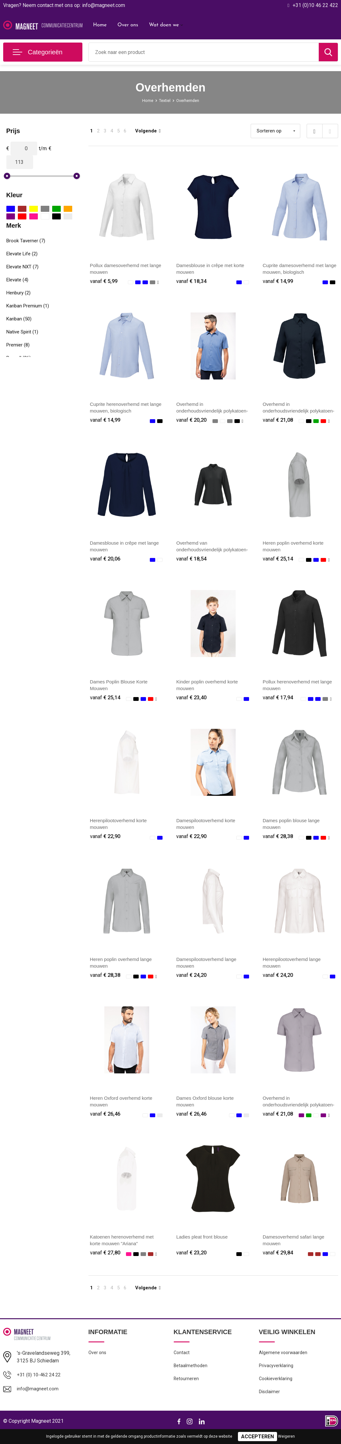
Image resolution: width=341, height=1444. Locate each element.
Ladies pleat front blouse (204, 1245)
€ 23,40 (192, 701)
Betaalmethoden (191, 1377)
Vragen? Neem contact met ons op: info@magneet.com (64, 5)
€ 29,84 (279, 1262)
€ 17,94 (279, 701)
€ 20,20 (192, 421)
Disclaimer (270, 1404)
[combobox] (204, 52)
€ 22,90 (106, 841)
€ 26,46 (106, 1121)
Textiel (163, 100)
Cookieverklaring (276, 1391)
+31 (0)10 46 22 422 (315, 5)
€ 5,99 (104, 281)
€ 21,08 (279, 421)
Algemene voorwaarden (284, 1363)
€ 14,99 (279, 281)
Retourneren (186, 1391)
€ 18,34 (192, 281)
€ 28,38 (279, 841)
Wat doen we (164, 25)
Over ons (127, 25)
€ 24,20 (192, 981)
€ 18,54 (192, 561)
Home (100, 25)
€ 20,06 (106, 561)
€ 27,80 (106, 1262)
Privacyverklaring (276, 1377)
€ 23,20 (192, 1262)
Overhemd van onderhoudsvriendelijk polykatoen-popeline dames (207, 552)
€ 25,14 (279, 561)
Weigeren (286, 1436)
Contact (182, 1363)
